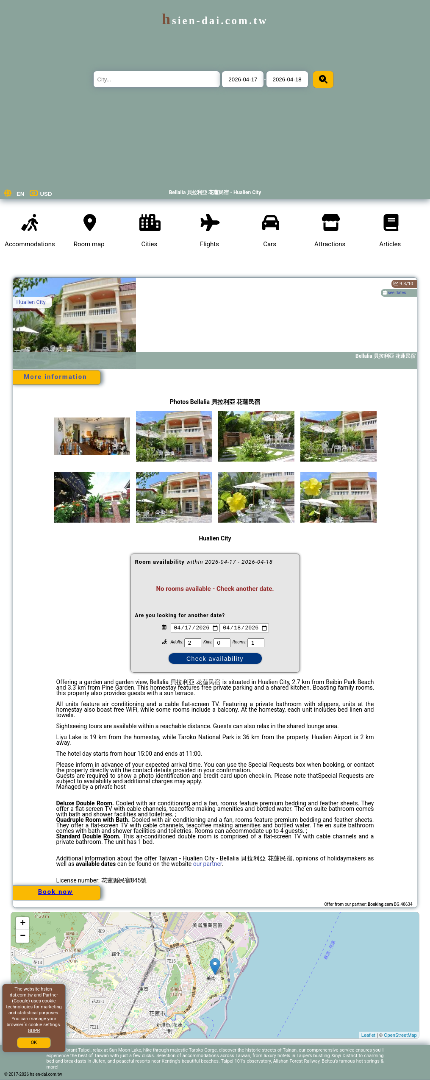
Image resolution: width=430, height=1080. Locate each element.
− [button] (22, 936)
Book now (55, 892)
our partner (207, 863)
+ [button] (22, 923)
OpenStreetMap (400, 1035)
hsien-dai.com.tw (215, 20)
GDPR (34, 1030)
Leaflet (368, 1035)
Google (21, 1001)
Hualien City (30, 302)
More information (55, 377)
